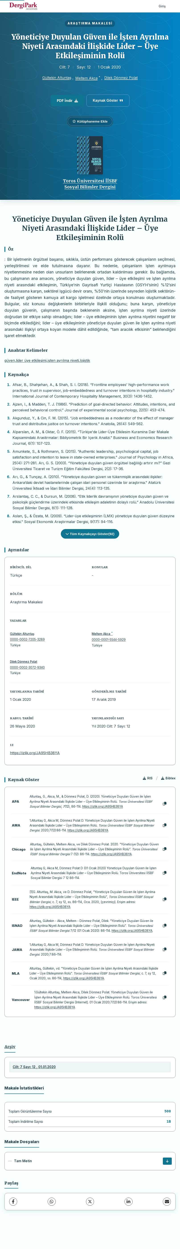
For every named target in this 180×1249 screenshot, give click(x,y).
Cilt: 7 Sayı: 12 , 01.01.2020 (34, 1067)
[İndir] (167, 1161)
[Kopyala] (164, 803)
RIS (148, 778)
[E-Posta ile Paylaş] (167, 1202)
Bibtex (168, 778)
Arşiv (9, 1046)
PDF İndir (67, 100)
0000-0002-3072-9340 (27, 667)
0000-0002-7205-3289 (27, 639)
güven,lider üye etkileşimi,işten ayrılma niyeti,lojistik (47, 360)
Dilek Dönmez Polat (121, 77)
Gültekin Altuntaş (56, 77)
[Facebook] (13, 1202)
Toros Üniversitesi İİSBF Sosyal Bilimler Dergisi (90, 183)
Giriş (162, 6)
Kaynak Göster (108, 100)
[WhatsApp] (52, 1202)
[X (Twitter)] (90, 1202)
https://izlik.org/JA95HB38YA (35, 753)
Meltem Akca (86, 78)
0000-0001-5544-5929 (109, 639)
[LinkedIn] (129, 1202)
